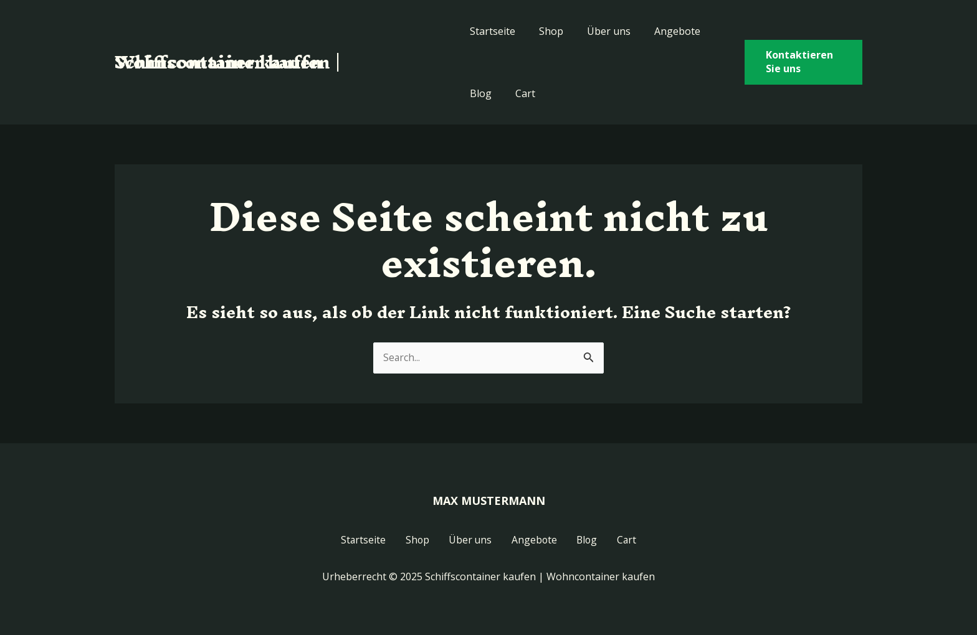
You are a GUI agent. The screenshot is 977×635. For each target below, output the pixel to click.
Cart (521, 93)
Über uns (601, 31)
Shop (547, 31)
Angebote (666, 31)
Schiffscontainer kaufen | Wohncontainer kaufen (228, 62)
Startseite (492, 31)
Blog (481, 93)
